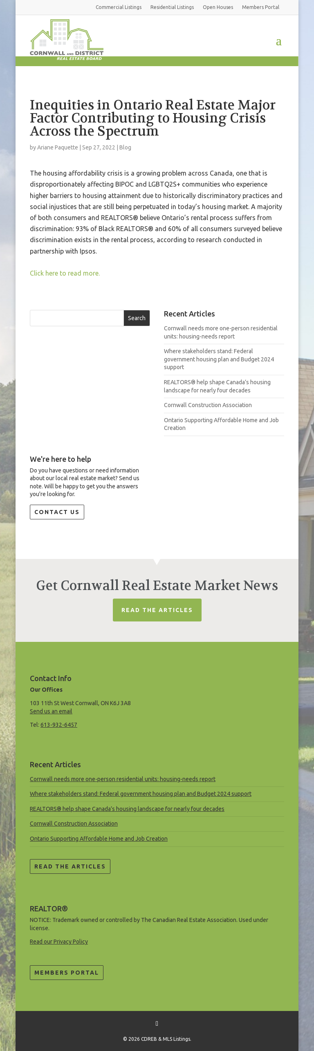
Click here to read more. (65, 273)
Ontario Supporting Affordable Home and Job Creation (99, 838)
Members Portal (66, 972)
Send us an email (51, 711)
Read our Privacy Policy (59, 941)
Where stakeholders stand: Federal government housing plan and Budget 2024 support (219, 359)
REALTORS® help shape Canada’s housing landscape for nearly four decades (127, 809)
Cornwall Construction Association (208, 405)
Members (260, 7)
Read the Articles (70, 866)
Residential (172, 7)
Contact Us (57, 512)
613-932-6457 (58, 724)
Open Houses (218, 7)
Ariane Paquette (57, 147)
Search (137, 318)
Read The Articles (157, 610)
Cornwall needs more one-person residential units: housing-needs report (122, 779)
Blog (125, 147)
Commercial (118, 7)
